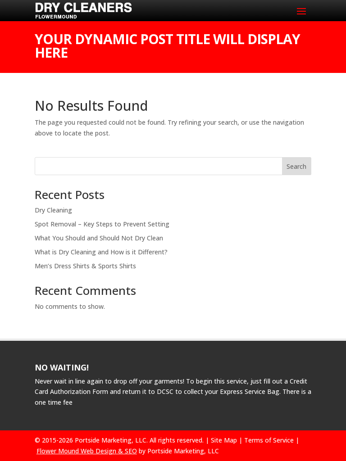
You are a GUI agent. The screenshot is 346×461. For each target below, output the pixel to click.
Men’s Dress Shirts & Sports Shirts (85, 266)
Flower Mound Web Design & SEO (86, 451)
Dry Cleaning (53, 210)
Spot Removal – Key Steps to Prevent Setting (102, 224)
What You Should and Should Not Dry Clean (99, 238)
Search (296, 166)
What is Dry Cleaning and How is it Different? (101, 252)
